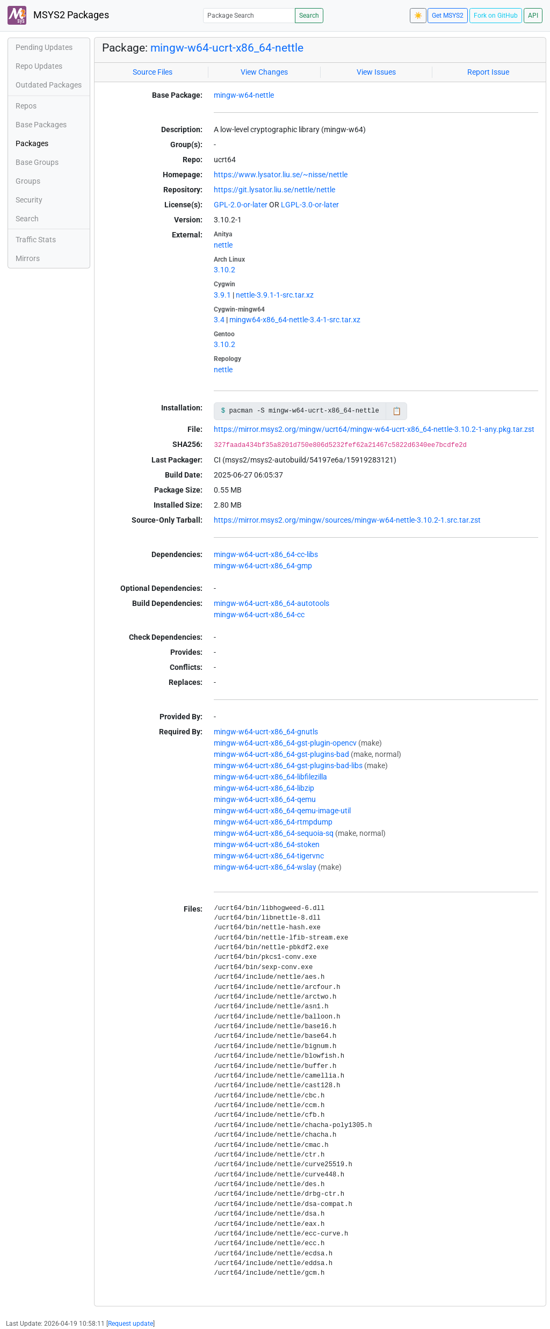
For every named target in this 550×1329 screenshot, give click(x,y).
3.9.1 (222, 295)
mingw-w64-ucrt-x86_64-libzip (264, 788)
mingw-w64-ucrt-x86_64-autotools (271, 603)
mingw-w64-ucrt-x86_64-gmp (263, 565)
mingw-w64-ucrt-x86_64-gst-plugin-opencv (285, 743)
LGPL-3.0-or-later (310, 204)
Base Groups (37, 162)
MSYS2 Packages (58, 15)
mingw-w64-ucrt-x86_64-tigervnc (269, 855)
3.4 (219, 319)
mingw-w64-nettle (244, 95)
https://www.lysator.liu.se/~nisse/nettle (281, 174)
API (533, 15)
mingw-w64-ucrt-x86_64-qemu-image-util (282, 810)
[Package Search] (249, 15)
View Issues (376, 72)
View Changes (264, 72)
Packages (32, 143)
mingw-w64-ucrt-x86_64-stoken (267, 844)
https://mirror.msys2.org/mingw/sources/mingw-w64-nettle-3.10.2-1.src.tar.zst (347, 520)
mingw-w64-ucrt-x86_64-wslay (265, 867)
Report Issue (488, 72)
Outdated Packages (49, 85)
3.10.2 (224, 269)
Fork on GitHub (496, 15)
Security (29, 200)
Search (309, 15)
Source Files (152, 72)
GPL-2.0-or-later (240, 204)
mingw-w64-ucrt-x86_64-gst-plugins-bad (281, 754)
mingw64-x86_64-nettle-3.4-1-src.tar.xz (294, 319)
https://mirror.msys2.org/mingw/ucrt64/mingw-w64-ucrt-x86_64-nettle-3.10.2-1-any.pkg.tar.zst (374, 429)
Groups (28, 181)
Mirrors (28, 258)
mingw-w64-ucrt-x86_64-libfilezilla (270, 776)
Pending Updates (44, 47)
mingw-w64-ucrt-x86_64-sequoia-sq (274, 833)
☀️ (418, 15)
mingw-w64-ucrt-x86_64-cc (259, 614)
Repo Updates (39, 66)
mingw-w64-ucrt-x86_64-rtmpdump (273, 822)
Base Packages (41, 124)
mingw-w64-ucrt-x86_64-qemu (265, 799)
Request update (130, 1323)
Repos (26, 106)
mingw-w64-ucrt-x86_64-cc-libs (266, 554)
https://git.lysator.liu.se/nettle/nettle (274, 189)
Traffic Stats (36, 239)
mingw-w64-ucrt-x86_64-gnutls (266, 731)
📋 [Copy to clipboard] (396, 411)
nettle (223, 245)
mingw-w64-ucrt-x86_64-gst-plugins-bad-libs (288, 765)
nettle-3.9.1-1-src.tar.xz (275, 295)
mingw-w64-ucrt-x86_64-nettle (226, 47)
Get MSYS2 (448, 15)
